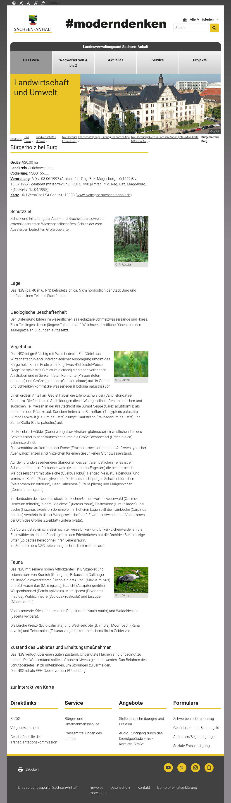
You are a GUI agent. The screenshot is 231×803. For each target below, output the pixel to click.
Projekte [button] (200, 60)
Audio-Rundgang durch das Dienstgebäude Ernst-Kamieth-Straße (141, 738)
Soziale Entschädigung (191, 746)
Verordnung (20, 179)
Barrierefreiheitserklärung (177, 787)
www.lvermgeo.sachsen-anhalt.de (104, 195)
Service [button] (158, 60)
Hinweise (96, 787)
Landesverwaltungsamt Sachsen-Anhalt (115, 47)
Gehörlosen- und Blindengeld (196, 728)
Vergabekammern (24, 728)
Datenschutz (120, 787)
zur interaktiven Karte (32, 687)
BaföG (15, 719)
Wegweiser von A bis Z (73, 63)
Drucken (28, 769)
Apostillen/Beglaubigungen (195, 737)
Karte (14, 195)
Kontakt (144, 787)
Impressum (98, 793)
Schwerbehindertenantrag (193, 719)
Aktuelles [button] (115, 60)
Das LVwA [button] (31, 60)
